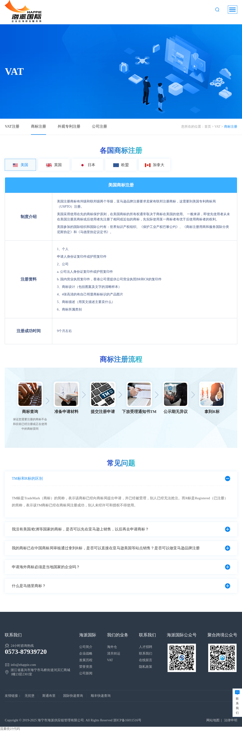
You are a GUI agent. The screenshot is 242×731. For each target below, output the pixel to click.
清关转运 (113, 653)
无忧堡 (30, 695)
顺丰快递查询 (101, 695)
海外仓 (112, 647)
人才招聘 (145, 647)
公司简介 (85, 647)
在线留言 (145, 660)
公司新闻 (85, 673)
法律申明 (230, 720)
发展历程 (85, 660)
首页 (207, 126)
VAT (217, 126)
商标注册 (38, 126)
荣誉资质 (85, 666)
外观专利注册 (69, 126)
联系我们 (145, 653)
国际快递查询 (73, 695)
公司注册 (99, 126)
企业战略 (85, 653)
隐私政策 (145, 666)
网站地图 (213, 720)
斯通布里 (49, 695)
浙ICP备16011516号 (127, 720)
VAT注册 (12, 126)
